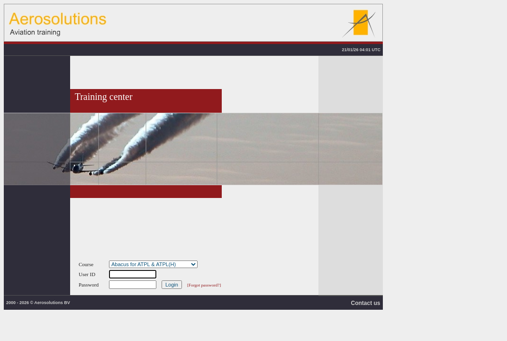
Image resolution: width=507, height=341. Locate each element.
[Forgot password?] (204, 285)
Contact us (365, 303)
